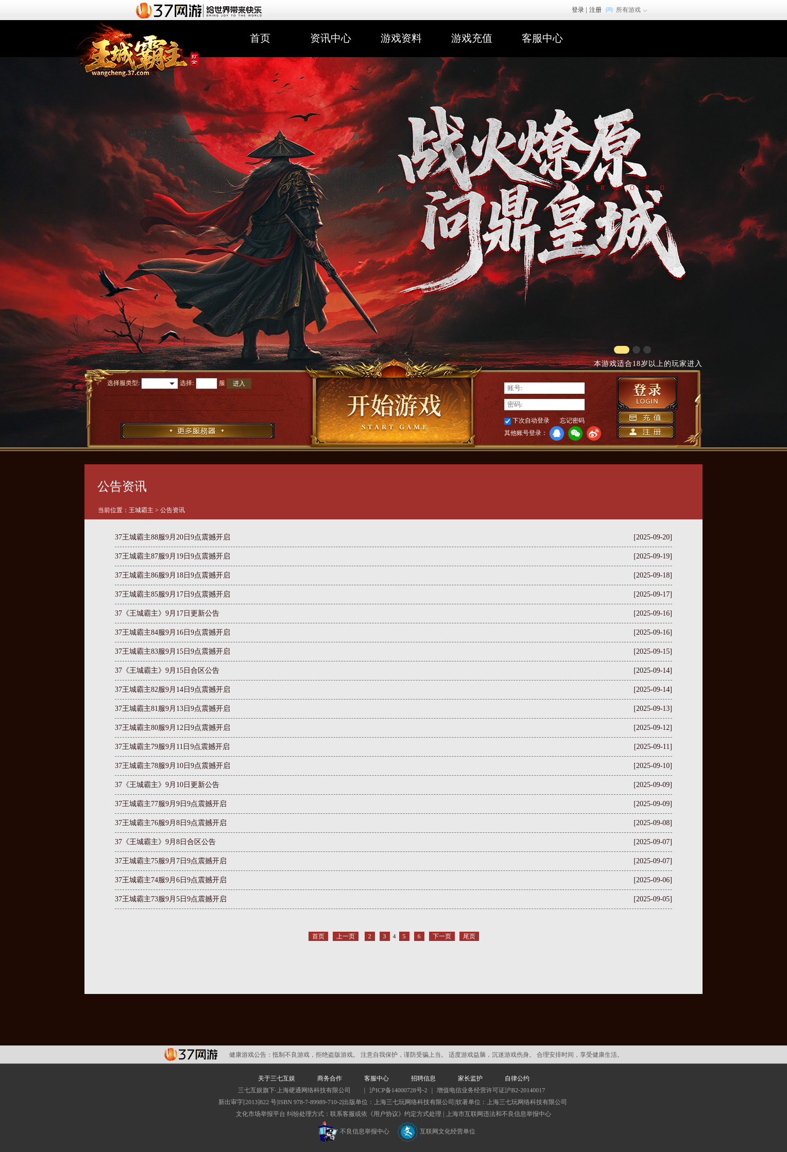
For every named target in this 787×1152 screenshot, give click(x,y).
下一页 (442, 936)
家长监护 (470, 1078)
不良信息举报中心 (353, 1131)
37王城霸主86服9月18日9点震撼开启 (172, 575)
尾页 (469, 936)
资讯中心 (330, 38)
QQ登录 (557, 433)
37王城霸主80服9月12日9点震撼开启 (172, 727)
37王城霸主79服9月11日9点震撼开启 (172, 746)
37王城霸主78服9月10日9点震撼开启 (172, 766)
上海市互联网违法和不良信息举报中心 (498, 1114)
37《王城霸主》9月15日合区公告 (167, 670)
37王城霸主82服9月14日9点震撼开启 (172, 689)
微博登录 (594, 433)
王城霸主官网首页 (134, 50)
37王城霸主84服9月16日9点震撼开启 (172, 632)
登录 (578, 9)
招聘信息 (423, 1078)
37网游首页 (201, 10)
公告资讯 (172, 510)
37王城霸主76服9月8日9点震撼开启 (171, 823)
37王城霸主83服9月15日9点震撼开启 (172, 651)
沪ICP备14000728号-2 (398, 1090)
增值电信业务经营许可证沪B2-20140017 (491, 1090)
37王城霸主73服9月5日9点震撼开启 (171, 899)
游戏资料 (401, 38)
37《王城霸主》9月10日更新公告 (167, 785)
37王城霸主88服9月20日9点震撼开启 (172, 537)
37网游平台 (190, 1054)
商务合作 (329, 1078)
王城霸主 (141, 510)
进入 (239, 383)
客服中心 (542, 38)
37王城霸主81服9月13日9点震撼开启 (172, 708)
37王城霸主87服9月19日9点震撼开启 (172, 556)
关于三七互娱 (276, 1078)
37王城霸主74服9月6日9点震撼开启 (171, 880)
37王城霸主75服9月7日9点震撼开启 (171, 861)
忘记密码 (572, 420)
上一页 (345, 936)
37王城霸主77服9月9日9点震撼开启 (171, 804)
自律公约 (517, 1078)
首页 (260, 38)
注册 (595, 9)
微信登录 (575, 433)
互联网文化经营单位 (436, 1131)
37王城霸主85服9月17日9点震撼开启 (172, 594)
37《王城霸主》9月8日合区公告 (165, 842)
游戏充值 (471, 38)
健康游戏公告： (250, 1054)
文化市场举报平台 (260, 1114)
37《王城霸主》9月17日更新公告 (167, 613)
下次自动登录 (531, 420)
